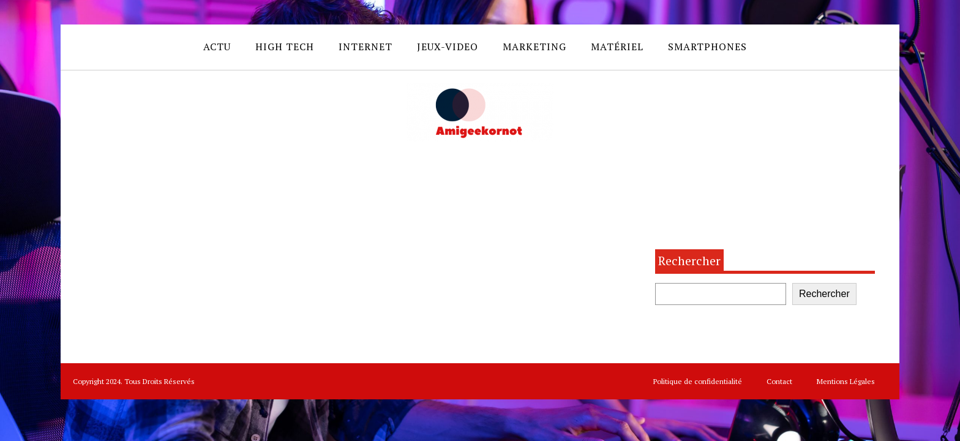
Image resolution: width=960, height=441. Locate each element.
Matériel (617, 46)
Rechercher (689, 260)
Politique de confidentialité (697, 381)
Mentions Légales (846, 381)
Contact (779, 381)
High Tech (284, 46)
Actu (217, 46)
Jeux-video (447, 46)
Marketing (534, 46)
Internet (365, 46)
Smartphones (707, 46)
